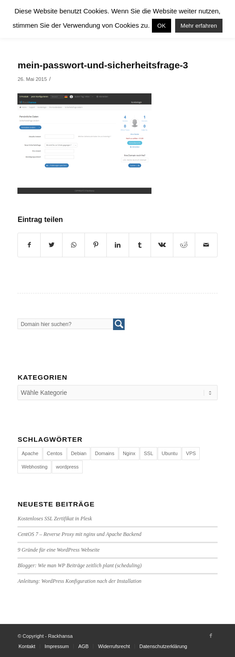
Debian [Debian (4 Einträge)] (79, 453)
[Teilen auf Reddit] (184, 245)
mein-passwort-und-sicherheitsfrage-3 (102, 65)
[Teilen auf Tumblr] (140, 245)
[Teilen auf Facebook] (29, 245)
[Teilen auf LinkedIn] (117, 245)
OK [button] (161, 25)
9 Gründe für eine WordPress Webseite (58, 550)
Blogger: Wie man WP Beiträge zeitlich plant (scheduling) (79, 565)
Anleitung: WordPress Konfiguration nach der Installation (79, 581)
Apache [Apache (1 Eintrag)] (29, 453)
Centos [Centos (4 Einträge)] (55, 453)
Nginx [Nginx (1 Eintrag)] (129, 453)
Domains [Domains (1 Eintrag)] (104, 453)
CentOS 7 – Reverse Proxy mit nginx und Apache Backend (79, 534)
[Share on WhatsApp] (73, 245)
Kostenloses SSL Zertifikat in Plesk (54, 518)
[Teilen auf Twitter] (51, 245)
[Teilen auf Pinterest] (95, 245)
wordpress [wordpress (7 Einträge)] (67, 466)
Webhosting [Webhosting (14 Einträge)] (34, 466)
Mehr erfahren (198, 25)
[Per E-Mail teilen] (206, 245)
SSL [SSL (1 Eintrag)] (148, 453)
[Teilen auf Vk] (161, 245)
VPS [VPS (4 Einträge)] (191, 453)
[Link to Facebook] (211, 635)
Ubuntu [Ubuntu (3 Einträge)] (169, 453)
